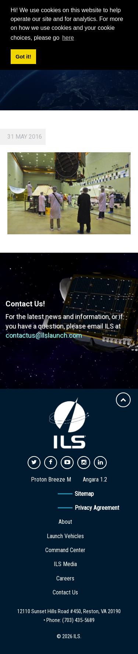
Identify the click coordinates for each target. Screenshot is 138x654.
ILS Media (65, 564)
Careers (65, 578)
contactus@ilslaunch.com (44, 335)
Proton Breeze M (51, 479)
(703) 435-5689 (78, 620)
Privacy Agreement (97, 507)
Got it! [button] (23, 57)
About (65, 521)
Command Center (65, 550)
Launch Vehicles (65, 536)
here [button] (68, 38)
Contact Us (65, 592)
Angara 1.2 (95, 479)
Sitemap (84, 493)
